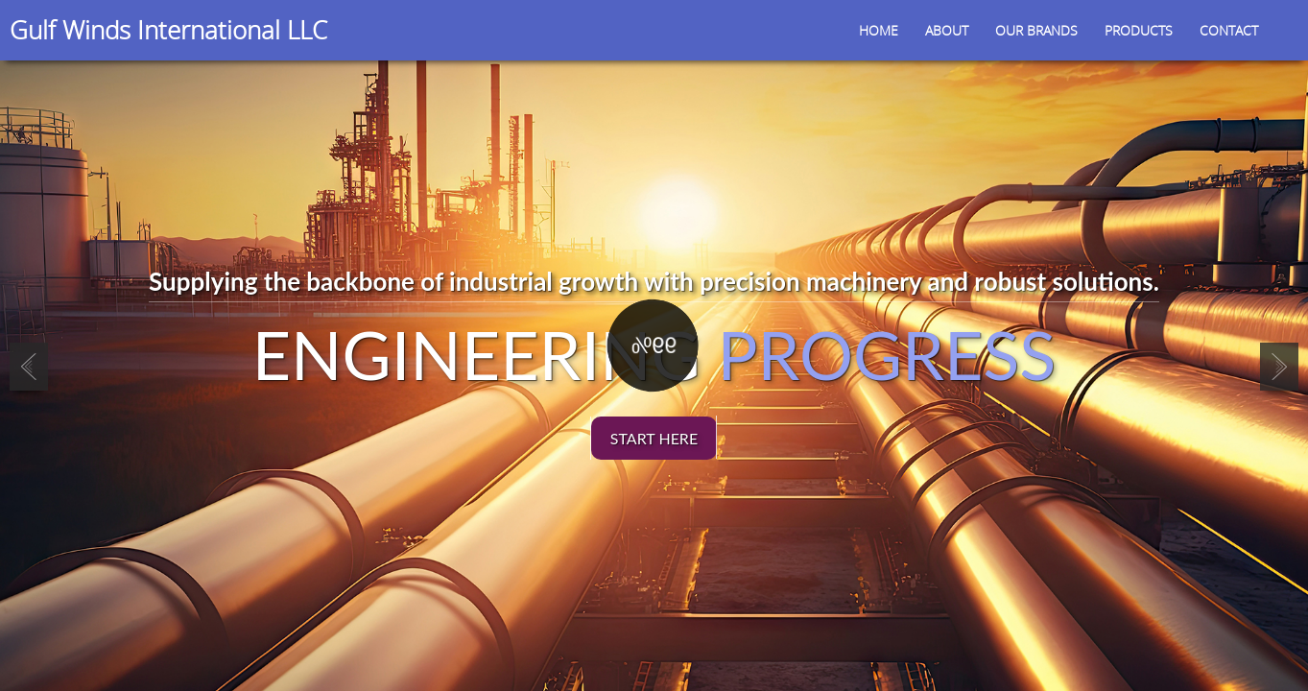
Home (878, 30)
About (946, 30)
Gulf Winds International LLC (168, 29)
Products (1139, 30)
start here (654, 438)
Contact (1229, 30)
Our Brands (1036, 30)
